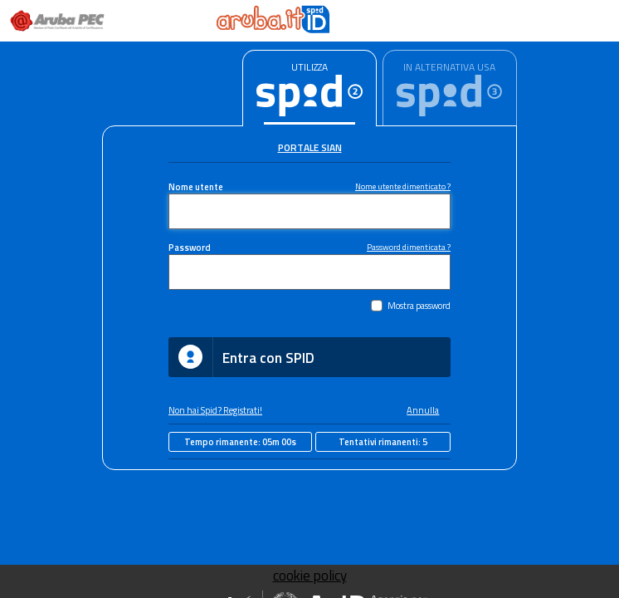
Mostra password (419, 305)
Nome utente (195, 186)
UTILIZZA (309, 67)
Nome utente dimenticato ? (403, 186)
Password (189, 247)
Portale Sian (310, 147)
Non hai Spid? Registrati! (215, 410)
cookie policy (310, 575)
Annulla (423, 410)
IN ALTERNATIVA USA (449, 67)
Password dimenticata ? (409, 246)
